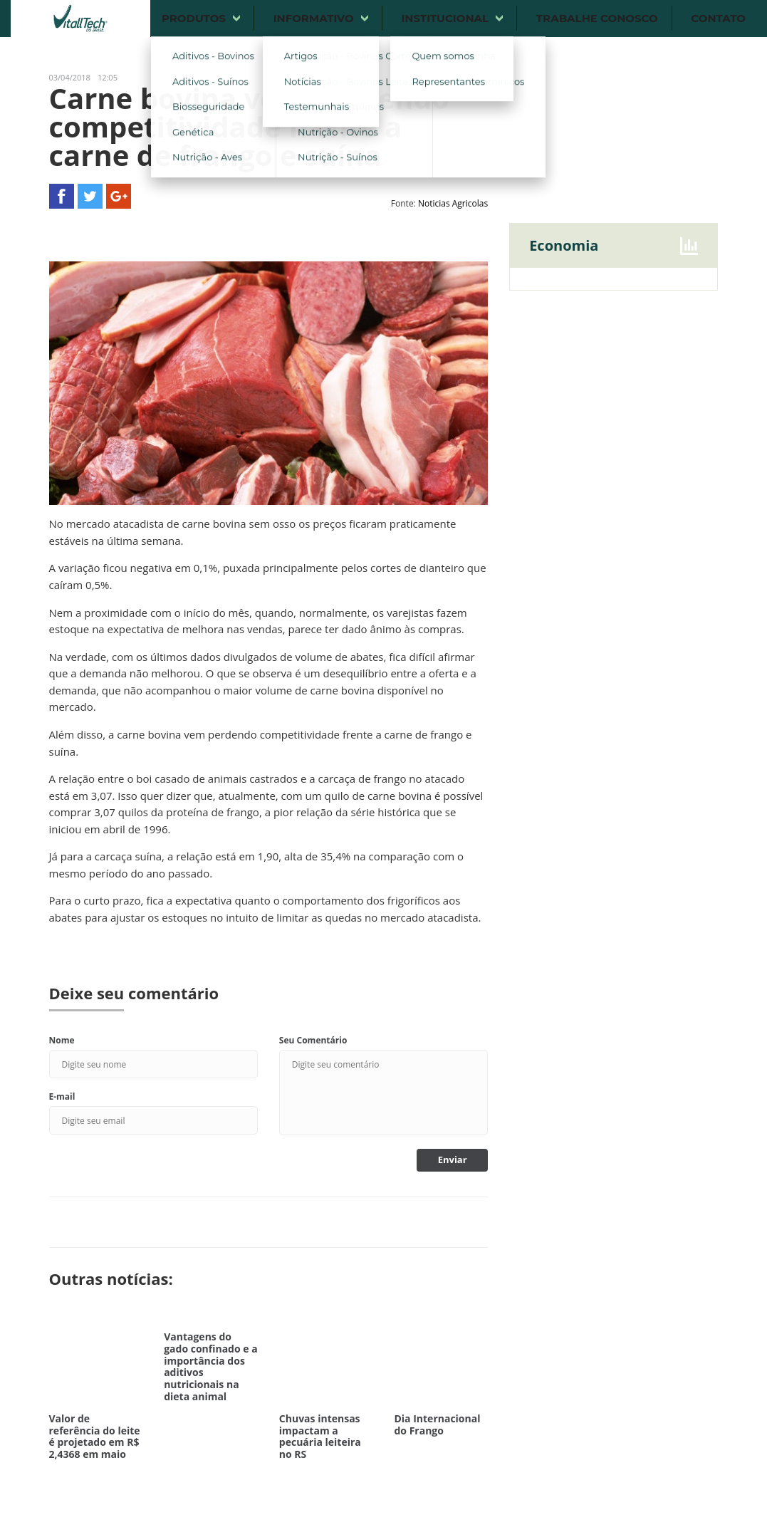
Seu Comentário (313, 1040)
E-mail (62, 1096)
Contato (718, 18)
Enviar (452, 1159)
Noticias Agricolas (453, 203)
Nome (62, 1040)
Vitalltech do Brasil (80, 18)
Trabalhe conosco (597, 18)
